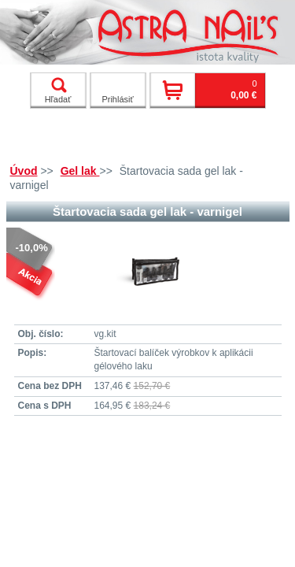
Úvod (24, 171)
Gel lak (80, 171)
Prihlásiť (117, 99)
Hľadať (58, 90)
